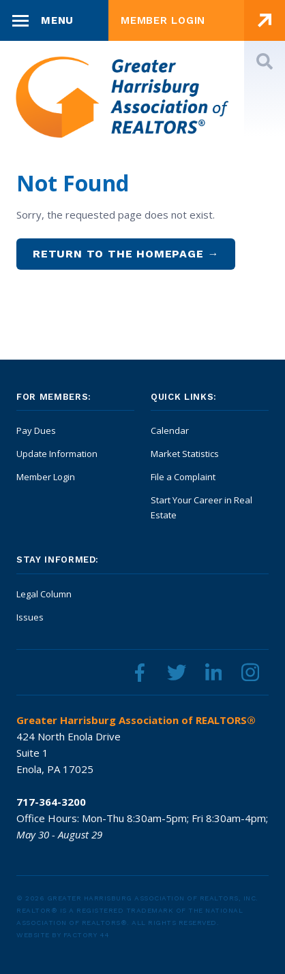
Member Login (45, 477)
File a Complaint (183, 477)
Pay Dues (36, 430)
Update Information (56, 453)
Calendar (170, 430)
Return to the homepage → (126, 253)
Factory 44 (86, 935)
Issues (30, 617)
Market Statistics (185, 453)
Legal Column (44, 594)
